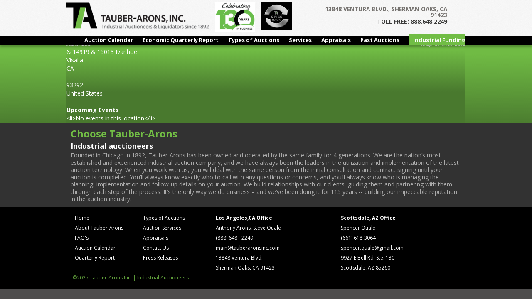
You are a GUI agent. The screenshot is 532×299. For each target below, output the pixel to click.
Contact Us (156, 247)
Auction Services (162, 227)
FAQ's (82, 237)
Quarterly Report (95, 257)
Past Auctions (379, 40)
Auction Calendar (108, 40)
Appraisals (336, 40)
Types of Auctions (253, 40)
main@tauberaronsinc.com (248, 247)
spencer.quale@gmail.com (372, 247)
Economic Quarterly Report (181, 40)
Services (300, 40)
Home (82, 217)
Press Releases (160, 257)
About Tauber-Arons (99, 227)
